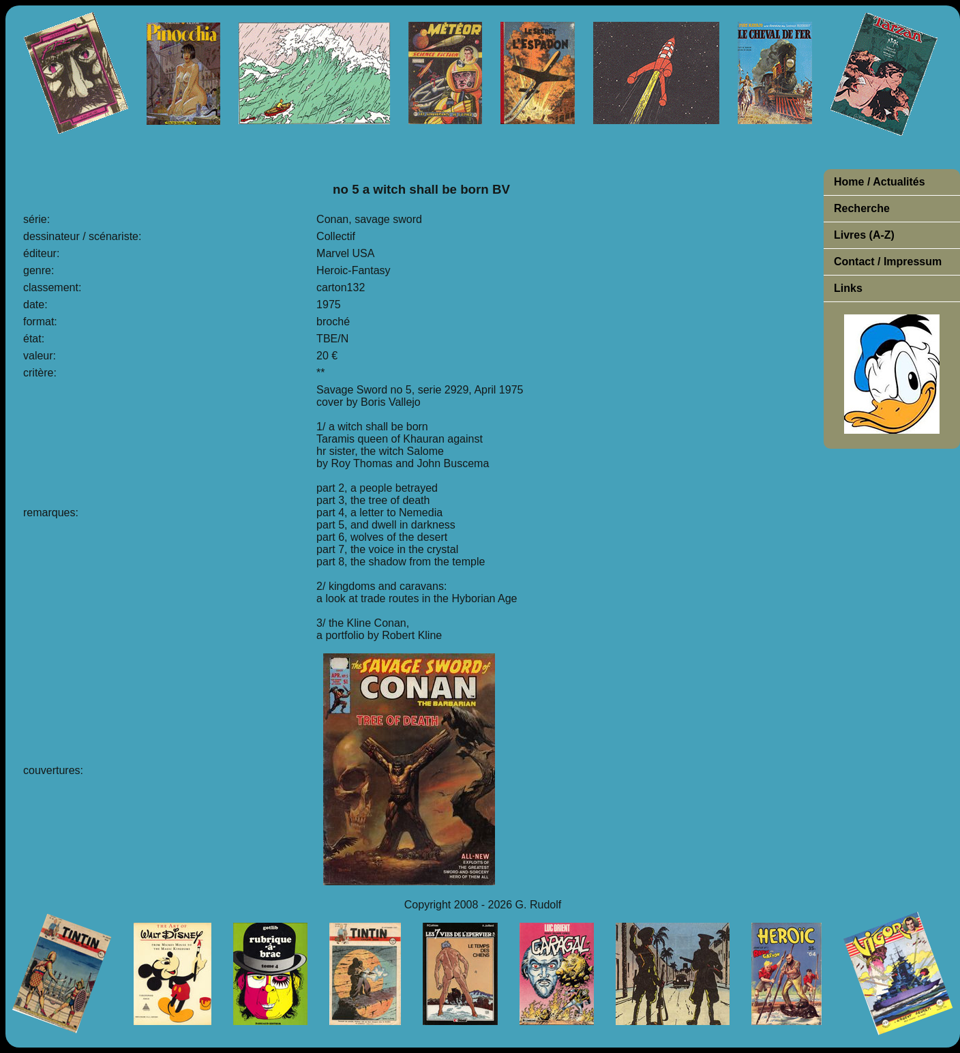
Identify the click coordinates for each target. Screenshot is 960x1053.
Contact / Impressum (888, 261)
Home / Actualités (879, 182)
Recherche (862, 208)
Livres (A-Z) (864, 235)
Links (848, 288)
